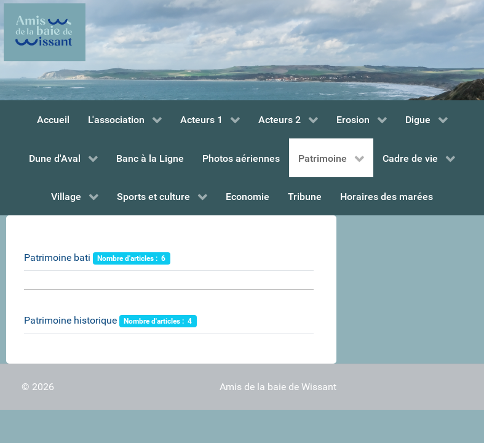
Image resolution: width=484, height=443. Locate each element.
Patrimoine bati (57, 257)
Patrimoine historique (70, 320)
